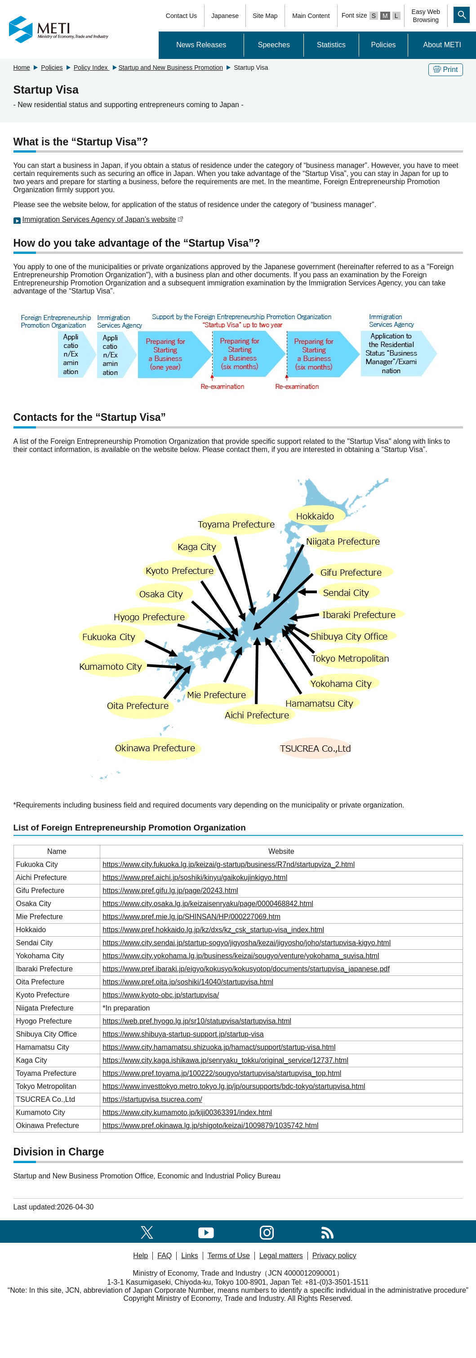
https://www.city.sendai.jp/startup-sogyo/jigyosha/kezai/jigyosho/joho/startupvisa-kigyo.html (246, 943)
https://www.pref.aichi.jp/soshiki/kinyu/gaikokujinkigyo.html (194, 877)
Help (140, 1255)
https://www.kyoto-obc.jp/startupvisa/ (160, 995)
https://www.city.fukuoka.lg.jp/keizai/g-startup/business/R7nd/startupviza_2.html (228, 864)
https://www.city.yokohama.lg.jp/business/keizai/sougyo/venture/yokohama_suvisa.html (240, 956)
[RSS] (327, 1231)
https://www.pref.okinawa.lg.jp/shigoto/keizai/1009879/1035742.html (210, 1125)
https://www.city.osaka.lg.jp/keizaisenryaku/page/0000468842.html (207, 903)
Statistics (331, 45)
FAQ (164, 1255)
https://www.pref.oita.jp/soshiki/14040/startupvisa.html (187, 982)
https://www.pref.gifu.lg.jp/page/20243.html (170, 890)
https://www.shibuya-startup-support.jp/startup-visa (182, 1034)
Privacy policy (334, 1255)
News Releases (201, 45)
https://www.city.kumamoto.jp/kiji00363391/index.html (187, 1112)
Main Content (310, 15)
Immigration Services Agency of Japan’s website (102, 219)
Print (445, 69)
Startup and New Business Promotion (170, 67)
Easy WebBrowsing (426, 15)
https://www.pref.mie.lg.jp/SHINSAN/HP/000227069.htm (191, 916)
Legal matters (281, 1255)
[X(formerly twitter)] (147, 1231)
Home (21, 67)
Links (189, 1255)
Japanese (225, 15)
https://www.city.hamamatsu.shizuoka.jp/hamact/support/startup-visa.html (218, 1047)
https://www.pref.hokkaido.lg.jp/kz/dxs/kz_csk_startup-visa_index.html (213, 930)
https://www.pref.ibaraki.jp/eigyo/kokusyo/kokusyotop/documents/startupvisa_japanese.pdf (246, 969)
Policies (383, 45)
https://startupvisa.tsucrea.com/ (152, 1099)
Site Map (265, 15)
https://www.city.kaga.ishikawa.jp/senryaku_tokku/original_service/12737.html (225, 1060)
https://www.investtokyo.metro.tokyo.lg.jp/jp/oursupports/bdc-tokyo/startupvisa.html (233, 1086)
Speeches (274, 45)
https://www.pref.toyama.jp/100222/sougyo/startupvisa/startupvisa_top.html (221, 1073)
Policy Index (91, 67)
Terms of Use (229, 1255)
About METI (442, 45)
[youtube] (206, 1231)
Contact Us (181, 15)
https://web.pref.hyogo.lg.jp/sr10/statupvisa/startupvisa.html (196, 1021)
